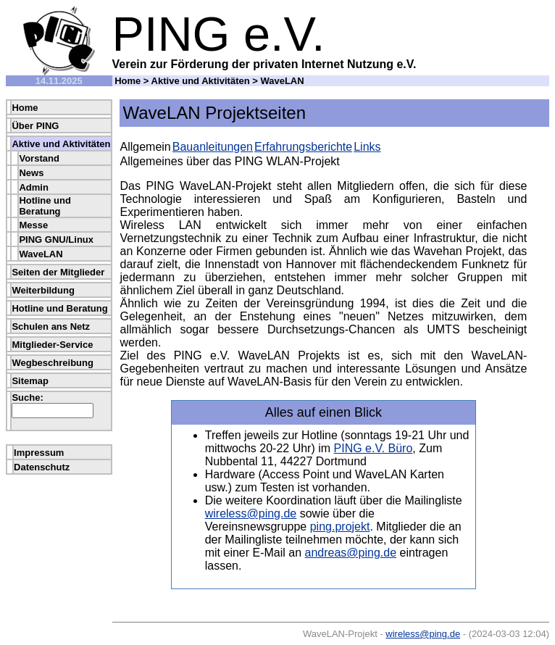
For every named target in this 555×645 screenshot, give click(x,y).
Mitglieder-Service (52, 344)
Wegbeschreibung (52, 362)
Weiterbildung (43, 290)
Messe (33, 225)
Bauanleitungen (212, 147)
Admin (33, 187)
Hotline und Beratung (45, 206)
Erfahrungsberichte (303, 147)
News (31, 172)
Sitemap (30, 380)
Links (367, 147)
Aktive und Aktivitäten (200, 80)
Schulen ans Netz (51, 326)
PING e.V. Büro (373, 448)
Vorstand (39, 158)
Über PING (35, 125)
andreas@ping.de (351, 552)
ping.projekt (340, 526)
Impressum (39, 452)
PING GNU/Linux (56, 239)
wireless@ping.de (251, 513)
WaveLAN (40, 254)
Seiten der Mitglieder (58, 272)
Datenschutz (42, 467)
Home (127, 80)
